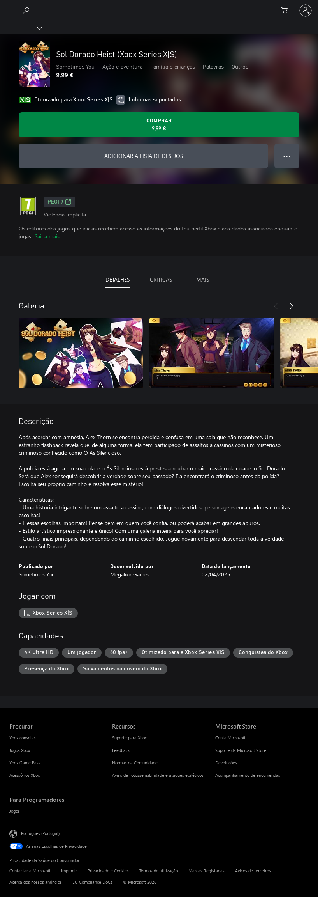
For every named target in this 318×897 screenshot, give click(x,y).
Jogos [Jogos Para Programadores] (14, 811)
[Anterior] (276, 306)
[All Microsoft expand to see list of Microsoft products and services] (9, 10)
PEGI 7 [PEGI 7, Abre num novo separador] (59, 202)
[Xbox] (20, 27)
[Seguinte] (291, 306)
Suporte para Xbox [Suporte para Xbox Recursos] (129, 737)
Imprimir (69, 870)
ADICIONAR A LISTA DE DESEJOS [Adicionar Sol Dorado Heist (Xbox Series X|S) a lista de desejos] (143, 156)
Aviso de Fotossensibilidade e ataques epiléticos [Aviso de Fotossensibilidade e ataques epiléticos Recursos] (158, 775)
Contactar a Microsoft (30, 870)
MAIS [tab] (202, 279)
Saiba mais (47, 236)
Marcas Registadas (206, 870)
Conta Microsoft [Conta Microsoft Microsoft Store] (230, 737)
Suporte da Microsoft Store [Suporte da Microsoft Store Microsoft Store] (240, 750)
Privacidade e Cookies (108, 870)
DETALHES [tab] (117, 279)
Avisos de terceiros (253, 870)
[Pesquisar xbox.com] (27, 10)
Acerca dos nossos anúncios (35, 882)
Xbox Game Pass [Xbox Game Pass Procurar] (24, 762)
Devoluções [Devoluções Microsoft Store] (226, 762)
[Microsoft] (158, 6)
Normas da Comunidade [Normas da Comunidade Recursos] (135, 762)
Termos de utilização (158, 870)
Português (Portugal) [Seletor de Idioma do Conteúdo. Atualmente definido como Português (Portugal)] (40, 833)
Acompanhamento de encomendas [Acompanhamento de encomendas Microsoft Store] (247, 775)
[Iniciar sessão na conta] (305, 10)
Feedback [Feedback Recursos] (121, 750)
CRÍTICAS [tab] (161, 279)
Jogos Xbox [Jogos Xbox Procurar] (19, 750)
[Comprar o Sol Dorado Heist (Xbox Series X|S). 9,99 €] (159, 124)
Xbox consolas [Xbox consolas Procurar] (22, 737)
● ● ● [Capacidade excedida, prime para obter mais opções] (287, 156)
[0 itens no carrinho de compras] (287, 10)
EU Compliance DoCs (92, 882)
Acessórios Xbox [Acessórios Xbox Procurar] (24, 775)
